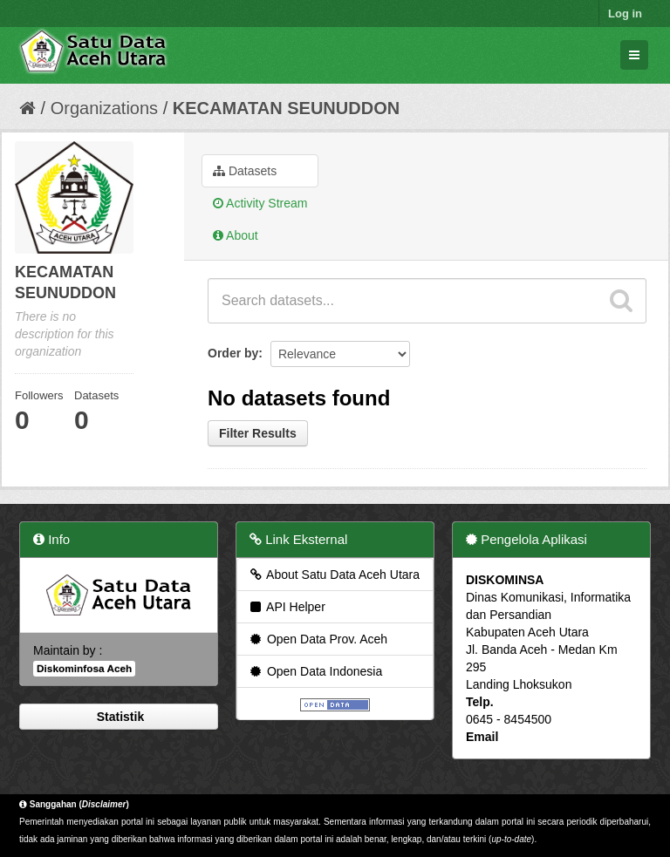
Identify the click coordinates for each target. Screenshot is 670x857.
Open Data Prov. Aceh (317, 639)
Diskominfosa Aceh (84, 669)
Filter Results (258, 433)
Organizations (104, 108)
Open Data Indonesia (315, 671)
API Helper (286, 607)
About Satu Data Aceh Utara (334, 575)
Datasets (245, 171)
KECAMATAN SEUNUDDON (286, 108)
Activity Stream (260, 203)
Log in (625, 13)
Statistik (118, 717)
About (235, 235)
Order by (233, 353)
